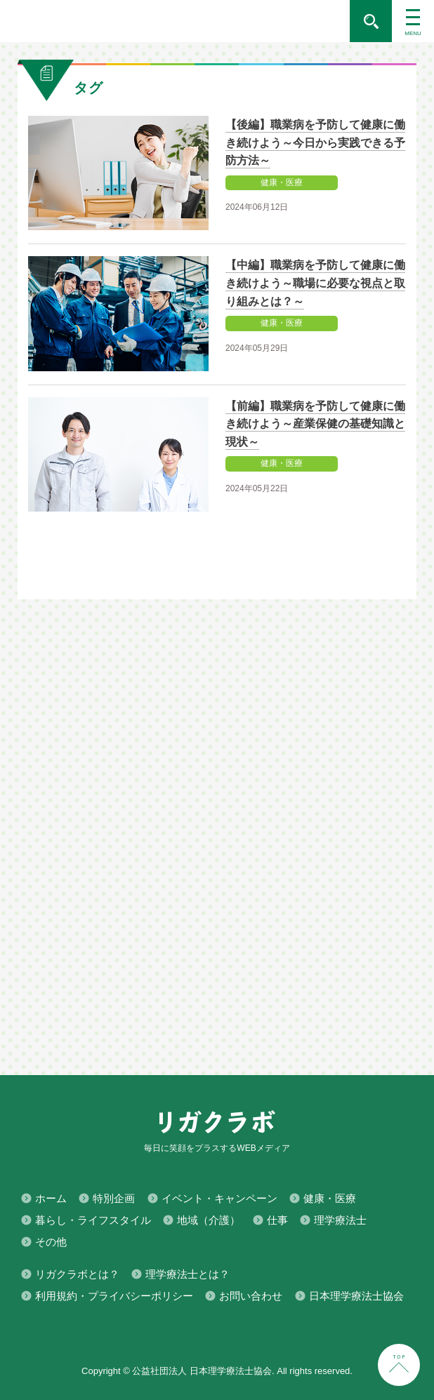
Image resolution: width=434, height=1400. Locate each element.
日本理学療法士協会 (356, 1296)
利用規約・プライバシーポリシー (114, 1296)
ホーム (51, 1198)
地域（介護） (208, 1220)
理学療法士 (340, 1220)
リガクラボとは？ (77, 1274)
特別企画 (114, 1198)
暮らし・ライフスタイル (93, 1220)
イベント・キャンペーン (219, 1198)
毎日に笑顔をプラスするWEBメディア (175, 21)
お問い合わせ (250, 1296)
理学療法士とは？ (187, 1274)
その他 (51, 1242)
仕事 (277, 1220)
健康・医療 (329, 1198)
